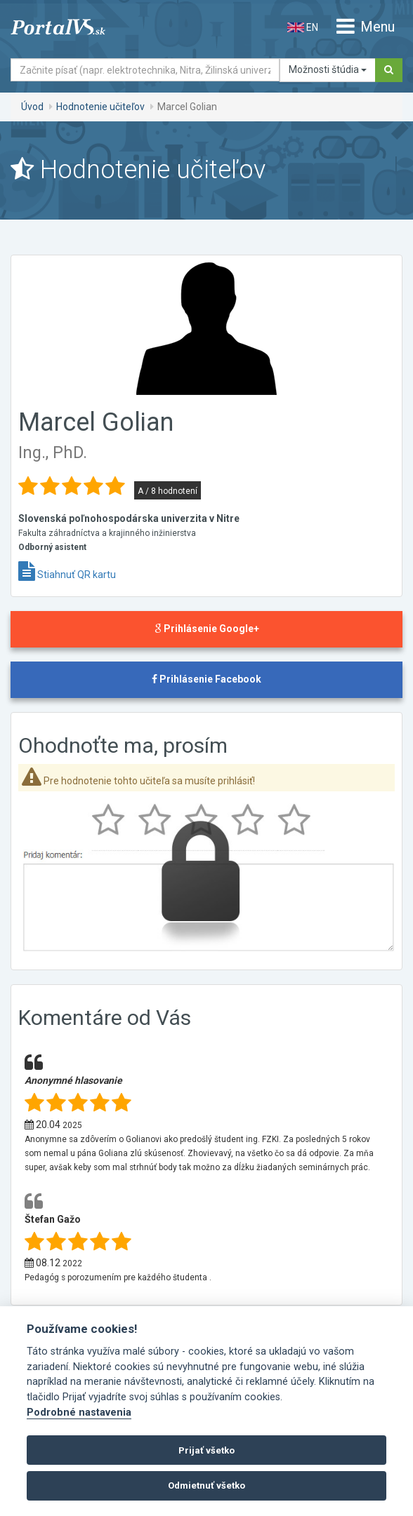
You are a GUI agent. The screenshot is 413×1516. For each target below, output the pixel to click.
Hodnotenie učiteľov (100, 106)
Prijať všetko (206, 1450)
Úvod (32, 106)
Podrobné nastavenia (79, 1412)
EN (302, 27)
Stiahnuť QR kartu (67, 574)
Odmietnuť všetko (206, 1485)
